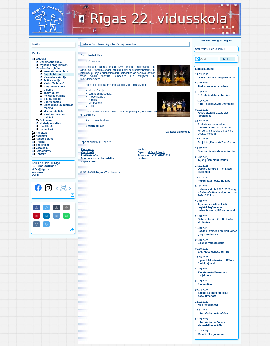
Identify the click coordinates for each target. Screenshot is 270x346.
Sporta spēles (52, 101)
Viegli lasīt (46, 126)
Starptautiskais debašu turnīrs (217, 151)
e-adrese (37, 172)
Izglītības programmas (53, 65)
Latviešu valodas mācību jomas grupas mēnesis (217, 233)
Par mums (87, 149)
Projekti (40, 141)
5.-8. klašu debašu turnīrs (214, 95)
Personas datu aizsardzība (97, 158)
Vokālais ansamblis (56, 71)
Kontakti (41, 154)
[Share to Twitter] (46, 207)
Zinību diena (205, 284)
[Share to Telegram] (46, 224)
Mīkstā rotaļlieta (53, 111)
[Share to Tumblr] (56, 207)
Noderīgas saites (50, 123)
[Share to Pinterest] (36, 216)
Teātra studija (52, 80)
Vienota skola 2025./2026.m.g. (218, 189)
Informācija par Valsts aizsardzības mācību (211, 324)
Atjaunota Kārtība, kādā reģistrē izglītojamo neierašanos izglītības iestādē (216, 207)
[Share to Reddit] (56, 216)
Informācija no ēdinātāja (213, 313)
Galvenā (41, 59)
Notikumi (41, 135)
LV (33, 53)
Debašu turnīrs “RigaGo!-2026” (217, 77)
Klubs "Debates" (54, 83)
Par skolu (41, 132)
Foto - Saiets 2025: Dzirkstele (216, 103)
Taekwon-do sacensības (213, 86)
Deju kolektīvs (52, 74)
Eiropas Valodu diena (211, 242)
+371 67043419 (47, 166)
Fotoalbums (43, 151)
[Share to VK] (36, 224)
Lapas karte (47, 129)
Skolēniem (42, 144)
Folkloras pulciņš (54, 95)
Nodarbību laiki (95, 126)
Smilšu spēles (52, 98)
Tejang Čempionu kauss (213, 160)
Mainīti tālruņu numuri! (212, 334)
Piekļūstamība (90, 155)
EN (38, 53)
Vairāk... (37, 175)
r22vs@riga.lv (40, 169)
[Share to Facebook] (36, 207)
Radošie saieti (44, 138)
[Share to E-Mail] (66, 207)
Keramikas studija (55, 77)
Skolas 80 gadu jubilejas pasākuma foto (213, 294)
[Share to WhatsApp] (66, 216)
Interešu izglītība (50, 68)
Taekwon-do (51, 92)
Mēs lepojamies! (208, 304)
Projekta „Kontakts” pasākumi (217, 142)
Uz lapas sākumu (176, 131)
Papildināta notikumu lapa (214, 180)
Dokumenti (46, 120)
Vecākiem (42, 148)
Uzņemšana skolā (51, 62)
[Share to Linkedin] (46, 216)
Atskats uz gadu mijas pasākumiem (211, 126)
